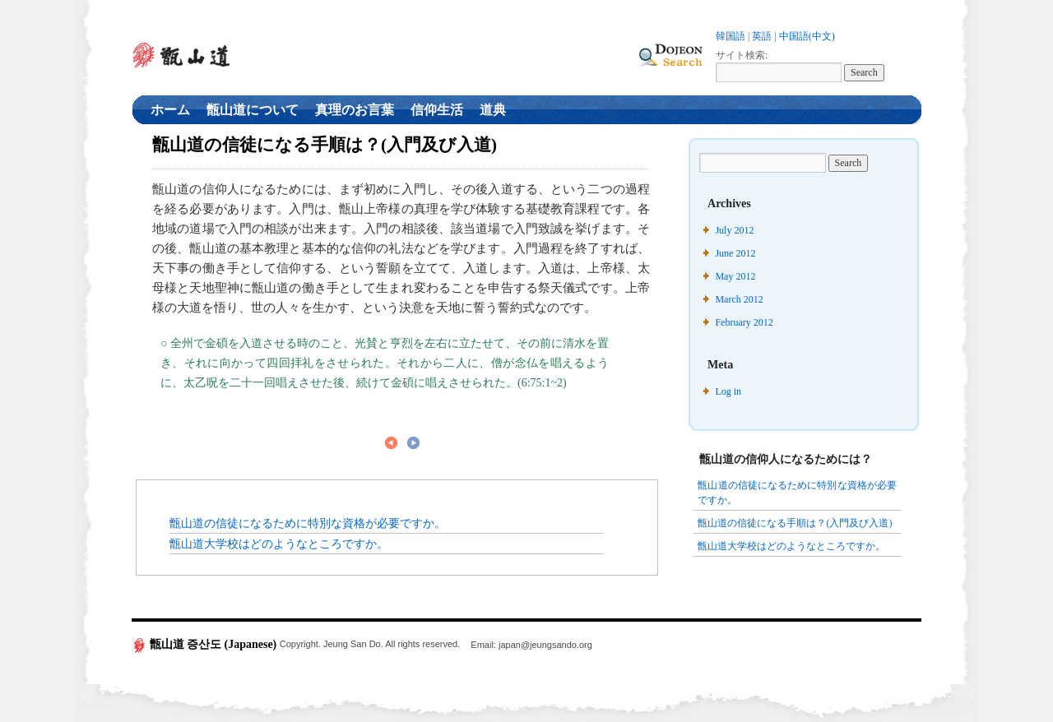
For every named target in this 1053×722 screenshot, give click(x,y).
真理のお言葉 (354, 110)
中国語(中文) (807, 36)
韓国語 (730, 36)
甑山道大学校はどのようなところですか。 (278, 543)
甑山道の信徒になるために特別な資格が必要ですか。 (307, 523)
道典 (493, 110)
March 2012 (739, 299)
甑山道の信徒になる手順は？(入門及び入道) (795, 523)
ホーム (170, 110)
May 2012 (735, 276)
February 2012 (743, 322)
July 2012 (734, 230)
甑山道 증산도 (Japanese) (206, 644)
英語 (762, 36)
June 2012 (735, 253)
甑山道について (252, 110)
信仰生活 (437, 110)
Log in (728, 391)
